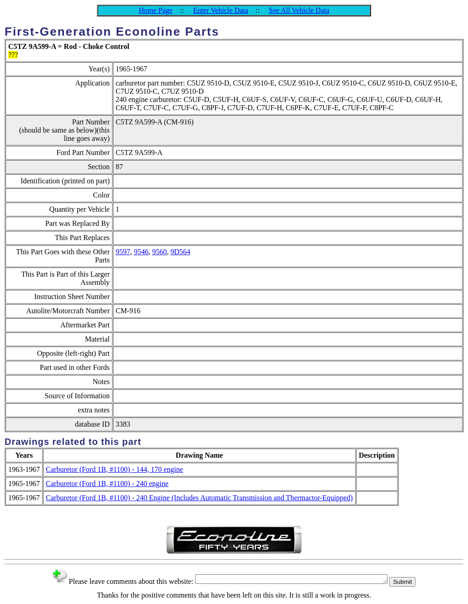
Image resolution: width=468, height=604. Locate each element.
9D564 (180, 252)
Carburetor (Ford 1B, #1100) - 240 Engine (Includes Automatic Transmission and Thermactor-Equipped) (199, 498)
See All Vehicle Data (299, 10)
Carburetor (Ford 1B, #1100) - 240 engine (107, 483)
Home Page (155, 10)
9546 (141, 252)
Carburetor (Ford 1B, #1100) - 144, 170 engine (114, 469)
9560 (159, 252)
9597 (123, 252)
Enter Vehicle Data (221, 10)
